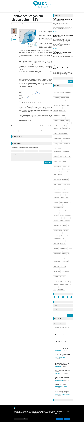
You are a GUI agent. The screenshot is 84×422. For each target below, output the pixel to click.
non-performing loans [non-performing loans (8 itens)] (57, 225)
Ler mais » (55, 31)
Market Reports (26, 11)
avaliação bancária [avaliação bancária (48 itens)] (57, 105)
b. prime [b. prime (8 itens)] (65, 107)
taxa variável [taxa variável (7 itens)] (56, 284)
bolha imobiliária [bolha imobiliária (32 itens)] (57, 115)
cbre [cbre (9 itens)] (60, 128)
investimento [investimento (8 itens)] (56, 202)
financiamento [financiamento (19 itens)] (65, 164)
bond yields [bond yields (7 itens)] (63, 115)
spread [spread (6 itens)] (64, 276)
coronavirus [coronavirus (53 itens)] (68, 141)
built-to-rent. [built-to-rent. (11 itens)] (62, 120)
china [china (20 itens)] (69, 128)
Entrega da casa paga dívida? (60, 384)
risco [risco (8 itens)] (65, 266)
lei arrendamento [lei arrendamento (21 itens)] (68, 215)
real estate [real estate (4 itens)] (64, 253)
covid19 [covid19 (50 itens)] (55, 143)
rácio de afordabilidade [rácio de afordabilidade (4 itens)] (65, 271)
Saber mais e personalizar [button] (21, 418)
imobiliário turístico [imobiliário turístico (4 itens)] (65, 192)
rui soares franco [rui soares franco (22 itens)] (57, 271)
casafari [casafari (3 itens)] (64, 125)
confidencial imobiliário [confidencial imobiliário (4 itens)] (63, 133)
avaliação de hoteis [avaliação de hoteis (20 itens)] (65, 105)
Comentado (63, 323)
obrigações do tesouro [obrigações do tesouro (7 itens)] (58, 230)
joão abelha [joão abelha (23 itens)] (67, 210)
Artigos (13, 11)
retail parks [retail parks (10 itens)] (65, 258)
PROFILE (14, 39)
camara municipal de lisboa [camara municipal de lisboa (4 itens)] (58, 123)
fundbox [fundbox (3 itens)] (67, 171)
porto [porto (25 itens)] (64, 240)
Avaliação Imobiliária (58, 350)
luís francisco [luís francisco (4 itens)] (67, 217)
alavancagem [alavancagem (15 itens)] (56, 92)
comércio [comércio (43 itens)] (55, 133)
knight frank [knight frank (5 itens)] (62, 215)
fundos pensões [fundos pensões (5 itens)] (65, 179)
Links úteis (52, 11)
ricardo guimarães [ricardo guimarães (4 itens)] (67, 263)
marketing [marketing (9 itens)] (61, 220)
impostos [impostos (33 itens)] (62, 194)
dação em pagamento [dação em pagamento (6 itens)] (66, 148)
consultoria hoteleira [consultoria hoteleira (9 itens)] (57, 138)
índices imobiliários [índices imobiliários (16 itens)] (61, 289)
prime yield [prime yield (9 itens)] (56, 248)
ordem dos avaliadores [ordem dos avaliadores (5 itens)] (58, 233)
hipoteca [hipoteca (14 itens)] (55, 187)
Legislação (59, 11)
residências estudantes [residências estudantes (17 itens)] (58, 258)
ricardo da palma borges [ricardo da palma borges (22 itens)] (58, 263)
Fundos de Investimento (59, 394)
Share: (12, 125)
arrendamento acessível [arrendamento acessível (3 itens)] (65, 97)
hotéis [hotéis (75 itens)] (69, 187)
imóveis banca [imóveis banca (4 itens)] (56, 197)
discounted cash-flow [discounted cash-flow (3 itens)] (57, 151)
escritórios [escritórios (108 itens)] (65, 156)
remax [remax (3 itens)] (55, 256)
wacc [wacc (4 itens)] (69, 286)
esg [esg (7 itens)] (69, 156)
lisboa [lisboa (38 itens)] (55, 217)
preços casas (25, 130)
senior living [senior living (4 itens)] (56, 276)
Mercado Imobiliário (17, 23)
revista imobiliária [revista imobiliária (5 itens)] (65, 261)
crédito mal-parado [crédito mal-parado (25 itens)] (65, 146)
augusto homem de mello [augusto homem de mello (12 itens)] (58, 102)
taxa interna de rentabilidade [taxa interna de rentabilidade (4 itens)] (59, 281)
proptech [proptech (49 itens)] (70, 248)
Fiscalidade (56, 330)
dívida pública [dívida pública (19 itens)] (65, 153)
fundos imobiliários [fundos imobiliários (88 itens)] (57, 179)
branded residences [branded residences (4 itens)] (57, 118)
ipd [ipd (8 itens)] (70, 202)
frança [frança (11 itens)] (63, 171)
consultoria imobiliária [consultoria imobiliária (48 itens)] (66, 138)
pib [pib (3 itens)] (63, 238)
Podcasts (33, 11)
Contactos (64, 11)
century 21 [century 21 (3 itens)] (65, 128)
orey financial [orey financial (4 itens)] (66, 233)
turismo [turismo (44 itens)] (66, 284)
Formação (19, 11)
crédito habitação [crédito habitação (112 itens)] (67, 143)
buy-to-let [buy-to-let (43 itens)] (67, 120)
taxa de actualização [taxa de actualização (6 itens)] (57, 279)
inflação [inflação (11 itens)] (67, 197)
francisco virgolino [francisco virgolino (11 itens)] (57, 171)
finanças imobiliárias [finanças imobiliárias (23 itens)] (57, 166)
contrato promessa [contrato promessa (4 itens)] (57, 141)
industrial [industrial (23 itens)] (62, 197)
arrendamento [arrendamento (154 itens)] (56, 97)
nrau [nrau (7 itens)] (68, 225)
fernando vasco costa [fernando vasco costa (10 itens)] (57, 164)
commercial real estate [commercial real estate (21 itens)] (58, 130)
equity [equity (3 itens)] (61, 156)
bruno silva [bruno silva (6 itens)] (56, 120)
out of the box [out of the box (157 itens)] (56, 235)
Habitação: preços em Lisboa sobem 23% (27, 17)
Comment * (31, 157)
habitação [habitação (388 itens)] (59, 184)
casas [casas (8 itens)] (68, 125)
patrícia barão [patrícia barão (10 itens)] (68, 235)
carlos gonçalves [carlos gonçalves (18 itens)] (68, 123)
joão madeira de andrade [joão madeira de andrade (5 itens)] (64, 212)
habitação (15, 130)
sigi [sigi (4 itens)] (60, 276)
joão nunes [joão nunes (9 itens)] (56, 215)
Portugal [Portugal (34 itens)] (68, 240)
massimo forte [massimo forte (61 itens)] (67, 220)
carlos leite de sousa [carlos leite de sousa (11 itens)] (57, 125)
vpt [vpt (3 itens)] (65, 286)
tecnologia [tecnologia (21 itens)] (62, 284)
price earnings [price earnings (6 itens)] (62, 243)
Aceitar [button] (66, 418)
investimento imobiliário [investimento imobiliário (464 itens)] (64, 202)
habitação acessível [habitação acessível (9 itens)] (66, 184)
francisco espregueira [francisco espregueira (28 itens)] (57, 169)
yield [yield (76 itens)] (55, 289)
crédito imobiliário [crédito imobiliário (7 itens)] (57, 146)
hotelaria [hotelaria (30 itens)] (64, 187)
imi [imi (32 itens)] (54, 189)
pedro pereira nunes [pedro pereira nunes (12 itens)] (57, 238)
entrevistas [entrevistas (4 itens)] (56, 156)
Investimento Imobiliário (59, 380)
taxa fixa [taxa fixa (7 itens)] (64, 279)
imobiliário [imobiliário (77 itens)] (58, 189)
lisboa (20, 130)
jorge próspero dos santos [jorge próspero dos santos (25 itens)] (58, 207)
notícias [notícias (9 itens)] (64, 225)
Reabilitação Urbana (62, 357)
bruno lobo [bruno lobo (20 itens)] (68, 118)
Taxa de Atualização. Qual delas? (61, 348)
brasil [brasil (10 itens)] (63, 118)
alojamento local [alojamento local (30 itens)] (68, 92)
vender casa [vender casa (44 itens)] (61, 286)
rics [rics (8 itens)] (61, 266)
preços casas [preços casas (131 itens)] (56, 243)
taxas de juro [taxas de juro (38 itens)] (67, 281)
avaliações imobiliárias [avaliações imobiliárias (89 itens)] (58, 107)
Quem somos (6, 11)
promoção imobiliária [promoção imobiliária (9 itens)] (63, 248)
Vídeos (38, 11)
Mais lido (56, 323)
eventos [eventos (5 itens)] (60, 161)
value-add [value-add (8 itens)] (55, 286)
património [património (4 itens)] (62, 235)
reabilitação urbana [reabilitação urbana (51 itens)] (57, 253)
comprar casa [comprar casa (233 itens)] (65, 130)
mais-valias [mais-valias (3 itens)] (56, 220)
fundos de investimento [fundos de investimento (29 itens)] (58, 174)
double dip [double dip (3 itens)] (56, 153)
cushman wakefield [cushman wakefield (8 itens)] (57, 148)
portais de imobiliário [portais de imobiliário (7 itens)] (57, 240)
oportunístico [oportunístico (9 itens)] (65, 230)
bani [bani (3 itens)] (69, 107)
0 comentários (15, 24)
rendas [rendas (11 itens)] (59, 256)
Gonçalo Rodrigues (36, 23)
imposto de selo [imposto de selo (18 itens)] (56, 194)
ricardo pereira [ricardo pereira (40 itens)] (56, 266)
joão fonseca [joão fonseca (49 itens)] (56, 212)
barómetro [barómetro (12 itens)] (56, 110)
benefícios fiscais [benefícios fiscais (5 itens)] (62, 110)
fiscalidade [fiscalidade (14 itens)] (64, 166)
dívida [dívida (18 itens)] (61, 153)
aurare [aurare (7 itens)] (65, 102)
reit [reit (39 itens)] (68, 253)
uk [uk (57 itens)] (70, 284)
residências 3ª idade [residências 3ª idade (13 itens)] (65, 256)
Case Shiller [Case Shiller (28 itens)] (56, 128)
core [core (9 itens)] (63, 141)
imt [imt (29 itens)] (66, 194)
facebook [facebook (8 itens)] (64, 161)
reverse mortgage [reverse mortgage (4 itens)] (57, 261)
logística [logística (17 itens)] (59, 217)
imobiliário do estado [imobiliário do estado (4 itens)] (65, 189)
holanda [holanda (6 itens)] (60, 187)
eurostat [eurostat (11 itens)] (55, 161)
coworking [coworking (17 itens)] (60, 143)
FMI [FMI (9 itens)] (69, 166)
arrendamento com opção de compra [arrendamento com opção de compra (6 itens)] (60, 100)
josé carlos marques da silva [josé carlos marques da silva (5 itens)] (59, 210)
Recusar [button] (59, 418)
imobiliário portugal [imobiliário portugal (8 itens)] (57, 192)
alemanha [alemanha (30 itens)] (62, 92)
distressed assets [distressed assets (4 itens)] (66, 151)
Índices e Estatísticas (45, 11)
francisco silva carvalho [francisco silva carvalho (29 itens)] (67, 169)
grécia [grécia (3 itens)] (55, 184)
